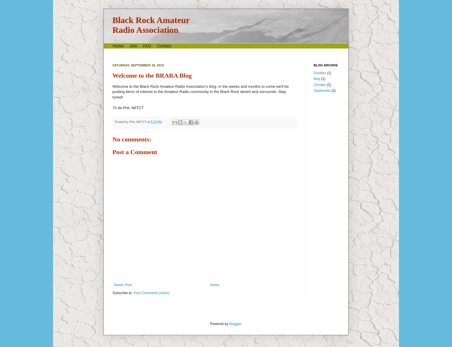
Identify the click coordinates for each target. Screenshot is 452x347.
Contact (164, 46)
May (317, 79)
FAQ (147, 46)
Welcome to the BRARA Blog (152, 75)
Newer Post (123, 285)
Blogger (235, 324)
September (322, 91)
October (320, 73)
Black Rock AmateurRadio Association (151, 25)
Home (118, 46)
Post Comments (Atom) (151, 293)
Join (133, 46)
